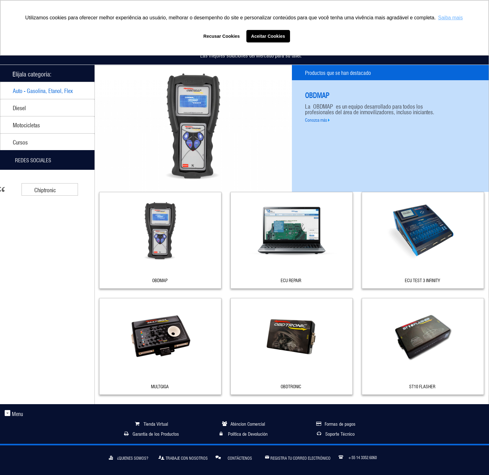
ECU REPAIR (291, 280)
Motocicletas (26, 124)
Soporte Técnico (340, 433)
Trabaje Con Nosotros (183, 457)
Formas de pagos (340, 423)
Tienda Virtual (155, 423)
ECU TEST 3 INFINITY (422, 280)
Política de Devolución (248, 433)
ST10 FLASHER (422, 386)
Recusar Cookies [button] (221, 36)
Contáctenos (233, 457)
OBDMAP (159, 280)
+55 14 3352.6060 (357, 456)
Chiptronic (45, 189)
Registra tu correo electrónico (298, 457)
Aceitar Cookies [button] (268, 36)
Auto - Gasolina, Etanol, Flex (43, 90)
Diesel (19, 107)
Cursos (20, 141)
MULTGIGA (160, 386)
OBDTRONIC (291, 386)
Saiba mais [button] (450, 17)
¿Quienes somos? (128, 457)
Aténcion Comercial (247, 423)
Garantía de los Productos (156, 433)
